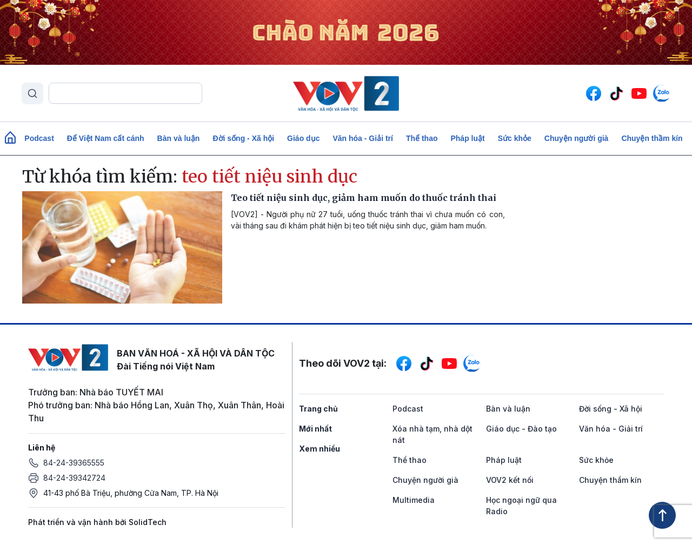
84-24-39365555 (73, 462)
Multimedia (413, 499)
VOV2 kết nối (510, 480)
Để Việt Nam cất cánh (105, 138)
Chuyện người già (576, 138)
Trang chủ (318, 408)
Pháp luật (467, 138)
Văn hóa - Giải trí (362, 138)
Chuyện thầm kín (651, 138)
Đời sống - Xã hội (243, 138)
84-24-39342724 (74, 477)
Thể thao (422, 138)
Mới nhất (315, 428)
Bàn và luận (178, 138)
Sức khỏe (514, 138)
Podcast (39, 138)
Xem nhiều (319, 448)
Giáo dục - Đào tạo (521, 428)
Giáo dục (303, 138)
